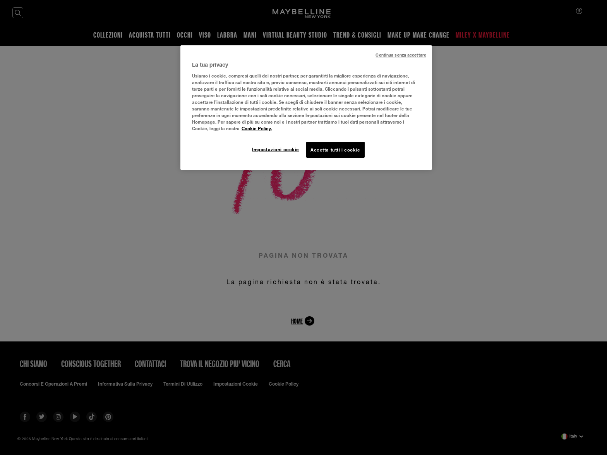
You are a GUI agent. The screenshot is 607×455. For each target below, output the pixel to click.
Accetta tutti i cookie (335, 149)
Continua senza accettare (401, 55)
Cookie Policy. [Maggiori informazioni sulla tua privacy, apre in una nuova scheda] (257, 128)
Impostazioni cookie (275, 149)
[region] (306, 107)
